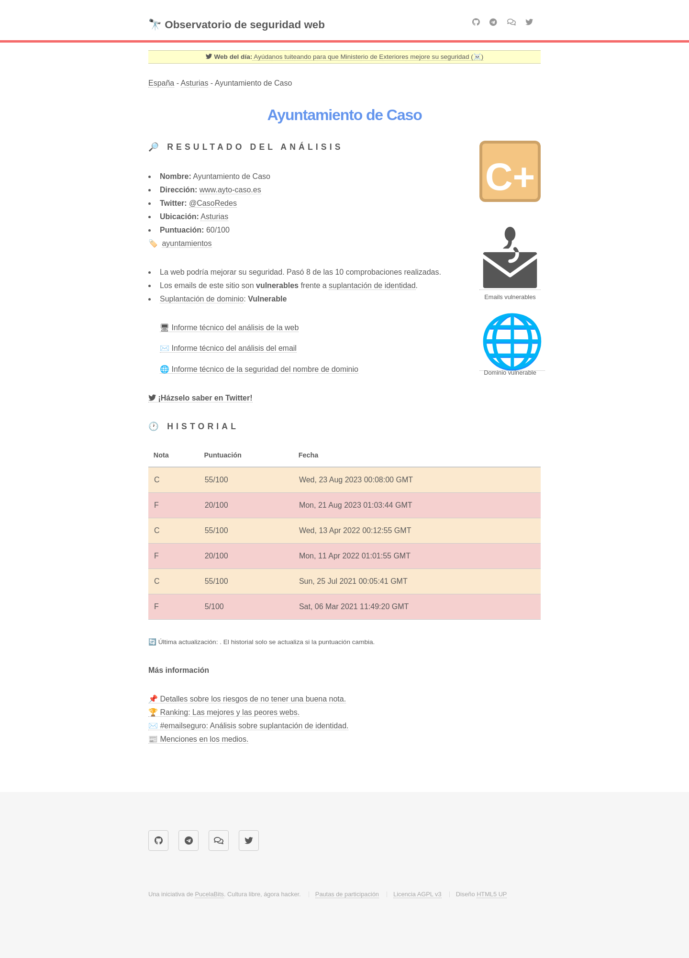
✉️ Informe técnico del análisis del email (228, 348)
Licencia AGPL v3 (417, 894)
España (161, 83)
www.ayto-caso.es (230, 190)
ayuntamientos (186, 243)
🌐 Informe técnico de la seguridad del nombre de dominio (259, 369)
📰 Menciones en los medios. (198, 739)
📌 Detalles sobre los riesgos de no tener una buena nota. (247, 699)
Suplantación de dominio (202, 299)
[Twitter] (200, 398)
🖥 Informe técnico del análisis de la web (229, 327)
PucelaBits (209, 894)
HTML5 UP (492, 894)
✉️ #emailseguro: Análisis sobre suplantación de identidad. (248, 726)
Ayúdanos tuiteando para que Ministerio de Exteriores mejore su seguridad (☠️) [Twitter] (367, 56)
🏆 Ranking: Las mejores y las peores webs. (224, 712)
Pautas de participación (347, 894)
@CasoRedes (213, 203)
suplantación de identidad (372, 285)
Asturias (195, 83)
